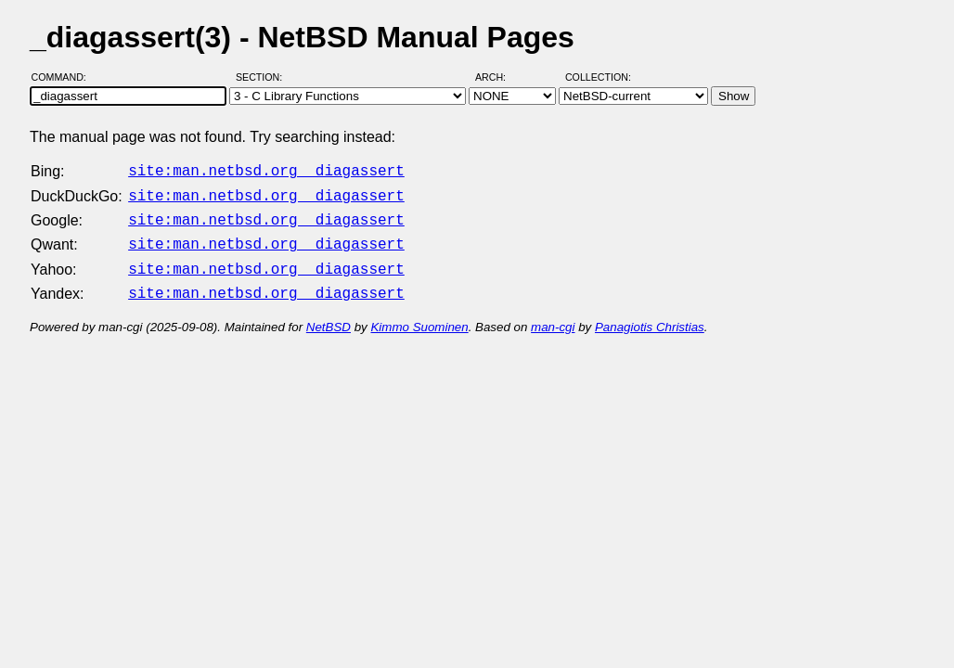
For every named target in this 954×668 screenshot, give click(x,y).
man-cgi (552, 316)
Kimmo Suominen (419, 316)
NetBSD (328, 316)
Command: (64, 77)
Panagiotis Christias (649, 316)
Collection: (598, 77)
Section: (263, 77)
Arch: (498, 77)
